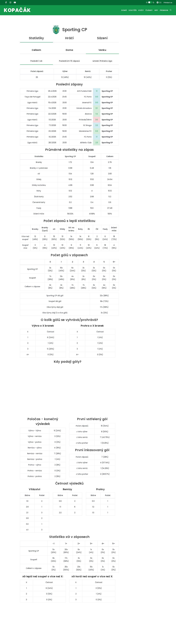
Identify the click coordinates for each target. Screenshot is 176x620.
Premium (163, 10)
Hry (154, 10)
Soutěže (126, 10)
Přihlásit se (168, 3)
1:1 (96, 91)
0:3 (96, 131)
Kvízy (136, 10)
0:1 (97, 108)
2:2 (96, 126)
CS (159, 2)
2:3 (96, 143)
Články (145, 10)
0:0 (96, 97)
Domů (116, 10)
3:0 (96, 120)
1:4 (97, 114)
